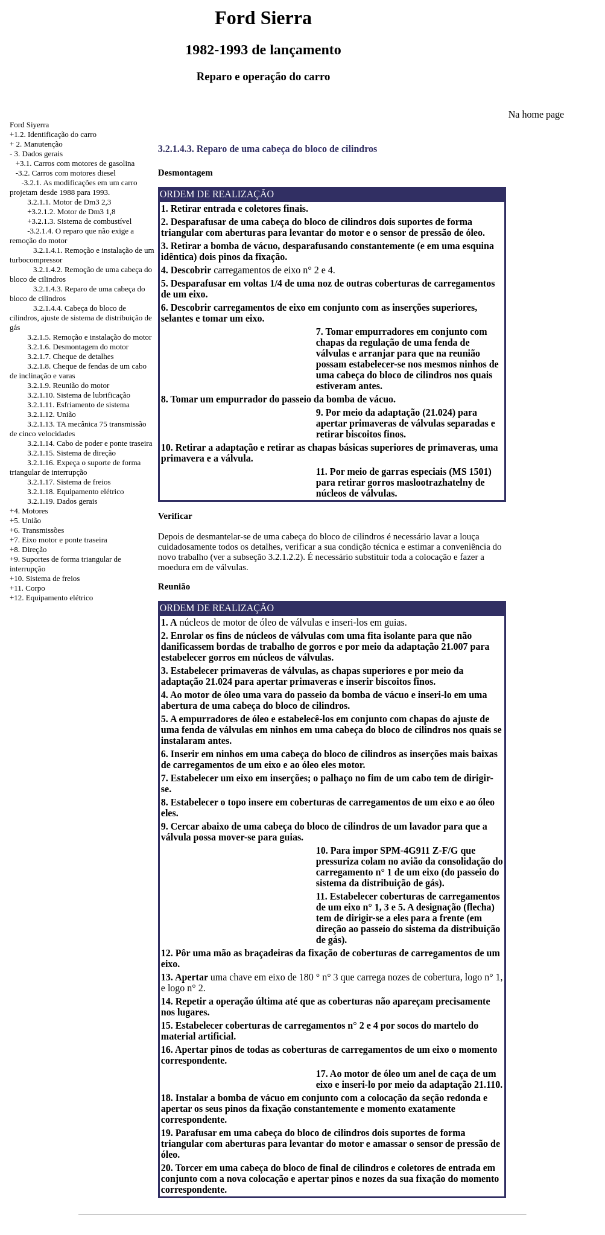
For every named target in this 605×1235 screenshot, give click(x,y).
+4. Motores (29, 510)
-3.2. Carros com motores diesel (66, 172)
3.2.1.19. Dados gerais (62, 501)
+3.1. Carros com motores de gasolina (75, 163)
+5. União (25, 520)
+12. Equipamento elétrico (51, 597)
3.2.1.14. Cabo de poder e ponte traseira (89, 443)
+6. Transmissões (37, 530)
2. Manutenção (39, 143)
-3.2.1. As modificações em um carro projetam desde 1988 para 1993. (74, 187)
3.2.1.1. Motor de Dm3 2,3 (69, 201)
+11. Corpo (27, 587)
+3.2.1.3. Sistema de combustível (79, 221)
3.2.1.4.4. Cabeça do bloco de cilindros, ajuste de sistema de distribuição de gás (81, 317)
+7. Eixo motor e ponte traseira (58, 539)
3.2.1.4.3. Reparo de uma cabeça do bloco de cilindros (267, 149)
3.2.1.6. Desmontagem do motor (77, 346)
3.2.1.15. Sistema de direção (71, 452)
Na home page (536, 114)
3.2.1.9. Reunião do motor (68, 385)
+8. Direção (28, 549)
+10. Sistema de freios (45, 578)
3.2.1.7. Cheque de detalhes (70, 356)
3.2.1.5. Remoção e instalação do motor (89, 336)
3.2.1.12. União (51, 414)
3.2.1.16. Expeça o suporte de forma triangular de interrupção (75, 467)
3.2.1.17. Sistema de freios (68, 481)
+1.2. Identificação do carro (53, 134)
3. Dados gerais (38, 153)
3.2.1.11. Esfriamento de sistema (78, 404)
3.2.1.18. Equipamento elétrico (75, 491)
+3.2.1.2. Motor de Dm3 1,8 (71, 211)
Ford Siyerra (29, 124)
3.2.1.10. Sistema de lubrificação (78, 394)
